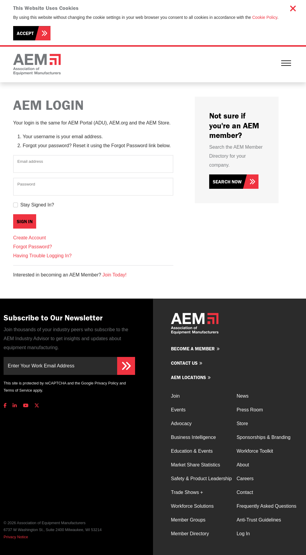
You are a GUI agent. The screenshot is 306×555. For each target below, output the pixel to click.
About (243, 464)
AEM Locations (188, 377)
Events (178, 409)
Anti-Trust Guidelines (259, 519)
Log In (243, 533)
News (243, 396)
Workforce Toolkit (255, 451)
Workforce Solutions (192, 506)
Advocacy (181, 423)
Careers (245, 478)
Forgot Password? (32, 246)
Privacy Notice (16, 537)
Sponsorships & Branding (264, 437)
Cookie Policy (264, 17)
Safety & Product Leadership (201, 478)
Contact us (184, 363)
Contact (245, 492)
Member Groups (188, 519)
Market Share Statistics (195, 464)
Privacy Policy (106, 383)
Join (175, 396)
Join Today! (114, 274)
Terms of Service (18, 390)
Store (242, 423)
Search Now (227, 182)
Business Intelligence (193, 437)
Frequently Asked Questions (266, 506)
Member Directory (190, 533)
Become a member (193, 349)
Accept (25, 33)
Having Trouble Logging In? (42, 255)
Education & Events (192, 451)
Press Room (250, 409)
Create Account (29, 237)
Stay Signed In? (37, 204)
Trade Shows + (187, 492)
